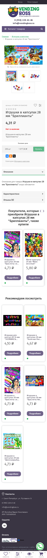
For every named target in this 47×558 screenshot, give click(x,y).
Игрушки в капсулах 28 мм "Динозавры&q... (12, 459)
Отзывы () (9, 200)
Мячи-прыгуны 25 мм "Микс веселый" (33, 261)
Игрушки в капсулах (20, 36)
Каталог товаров (15, 29)
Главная (5, 36)
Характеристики (11, 194)
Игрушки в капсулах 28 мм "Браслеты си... (12, 261)
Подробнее (12, 277)
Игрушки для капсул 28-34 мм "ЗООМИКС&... (12, 337)
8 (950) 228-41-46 (23, 20)
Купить (38, 149)
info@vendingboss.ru (23, 23)
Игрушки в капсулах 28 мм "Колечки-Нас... (34, 337)
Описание (8, 172)
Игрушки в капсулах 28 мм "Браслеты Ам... (34, 397)
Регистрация (32, 2)
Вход (20, 2)
